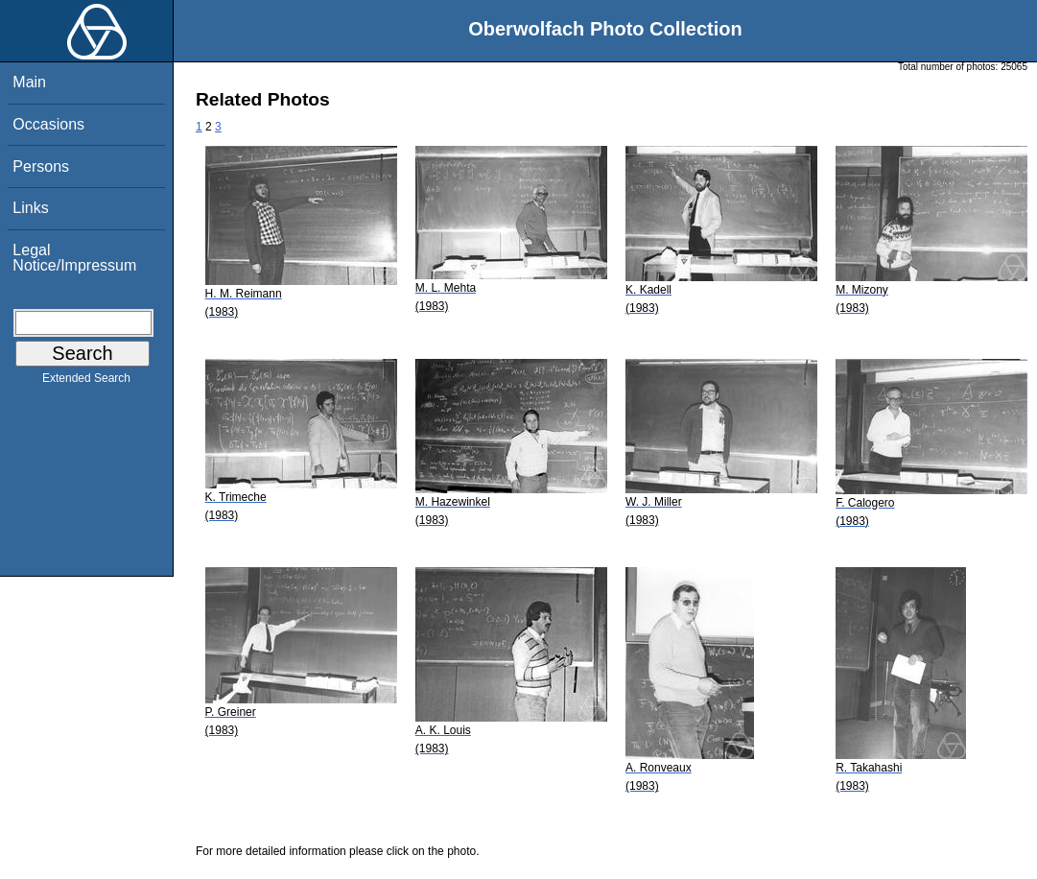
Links (30, 208)
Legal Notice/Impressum (74, 257)
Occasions (48, 124)
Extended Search (86, 382)
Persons (40, 166)
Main (29, 82)
